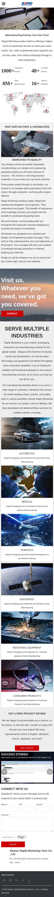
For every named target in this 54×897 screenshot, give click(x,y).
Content (5, 815)
